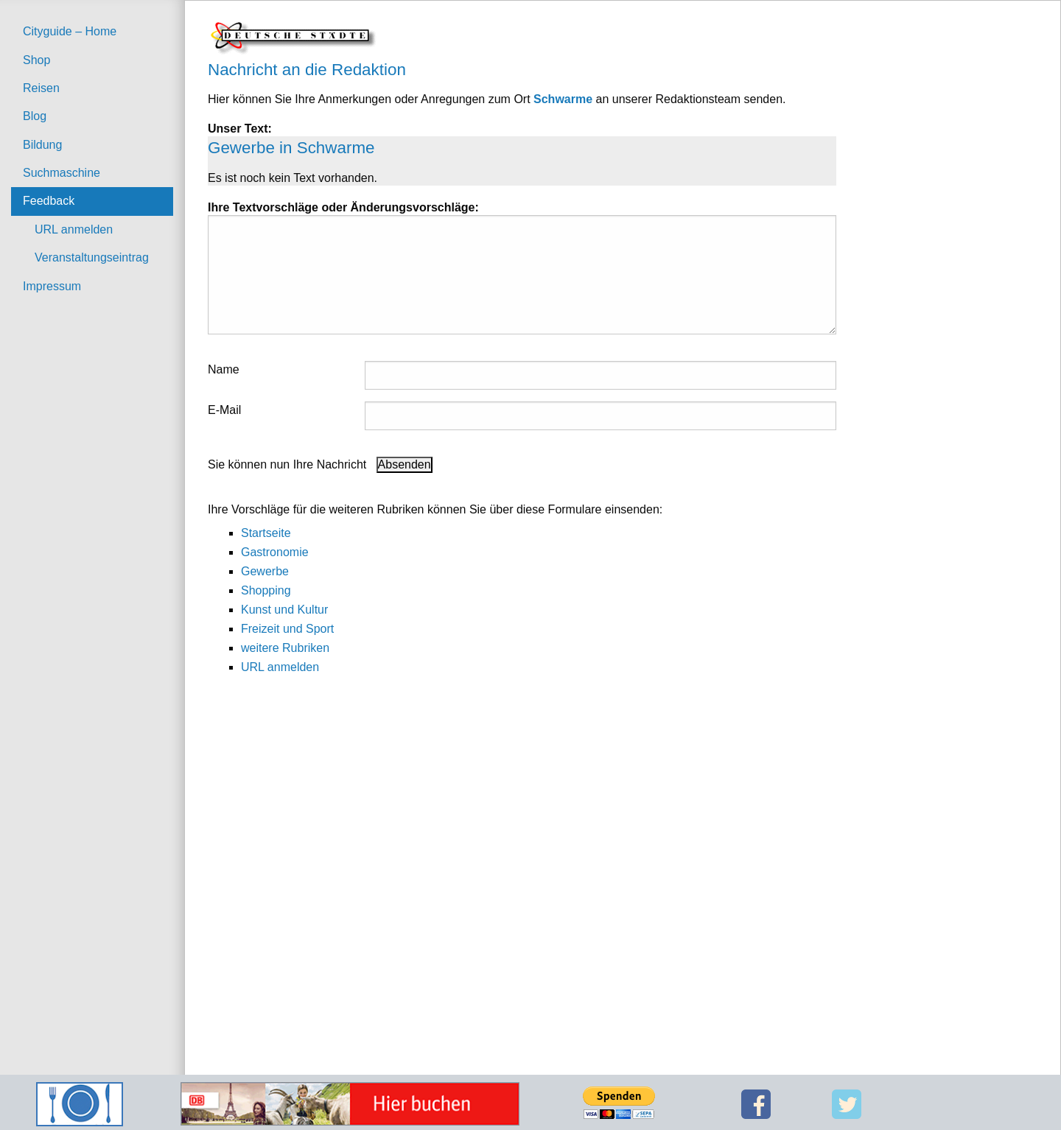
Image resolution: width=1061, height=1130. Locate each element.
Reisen (41, 88)
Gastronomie (275, 552)
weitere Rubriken (285, 648)
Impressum (52, 286)
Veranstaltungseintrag (92, 257)
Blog (34, 116)
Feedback (48, 200)
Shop (36, 60)
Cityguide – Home (69, 31)
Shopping (266, 590)
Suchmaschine (61, 172)
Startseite (266, 533)
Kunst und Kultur (284, 609)
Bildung (42, 144)
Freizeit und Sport (287, 628)
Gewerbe (265, 571)
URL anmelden (74, 229)
